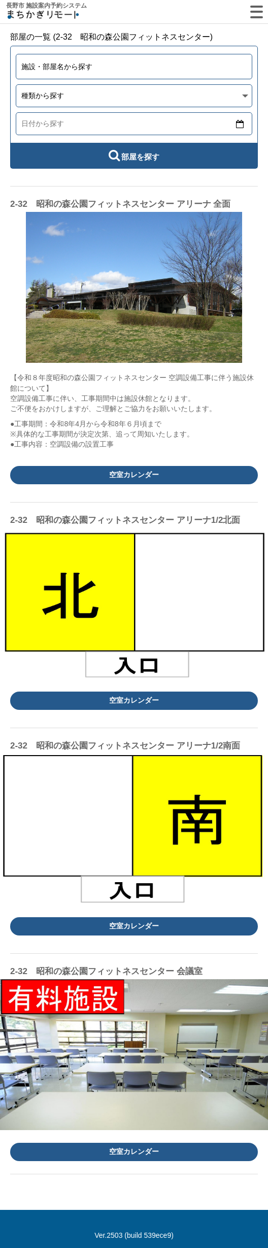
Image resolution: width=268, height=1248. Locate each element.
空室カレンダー (134, 475)
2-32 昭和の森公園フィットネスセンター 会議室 (106, 971)
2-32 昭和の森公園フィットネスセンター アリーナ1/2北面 (125, 520)
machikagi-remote (43, 16)
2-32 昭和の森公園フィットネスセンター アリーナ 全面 (120, 204)
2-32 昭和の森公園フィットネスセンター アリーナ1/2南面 (125, 746)
